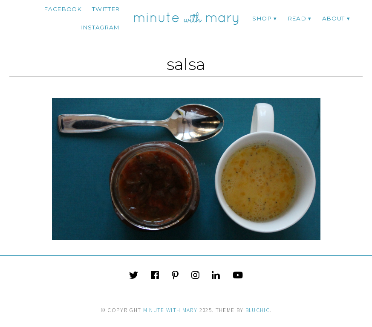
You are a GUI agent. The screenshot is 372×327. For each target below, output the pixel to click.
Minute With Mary (170, 310)
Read (297, 18)
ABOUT (333, 18)
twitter (106, 9)
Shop (262, 18)
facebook (62, 9)
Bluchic (257, 310)
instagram (100, 27)
